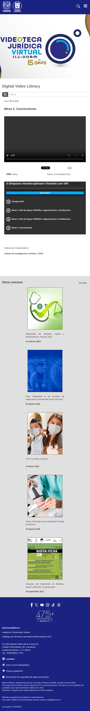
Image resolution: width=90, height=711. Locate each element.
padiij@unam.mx (53, 700)
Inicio (6, 101)
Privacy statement (13, 671)
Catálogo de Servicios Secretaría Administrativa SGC (27, 636)
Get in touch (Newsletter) (16, 665)
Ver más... (83, 283)
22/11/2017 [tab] (45, 193)
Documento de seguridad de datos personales (26, 677)
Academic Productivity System (16, 632)
